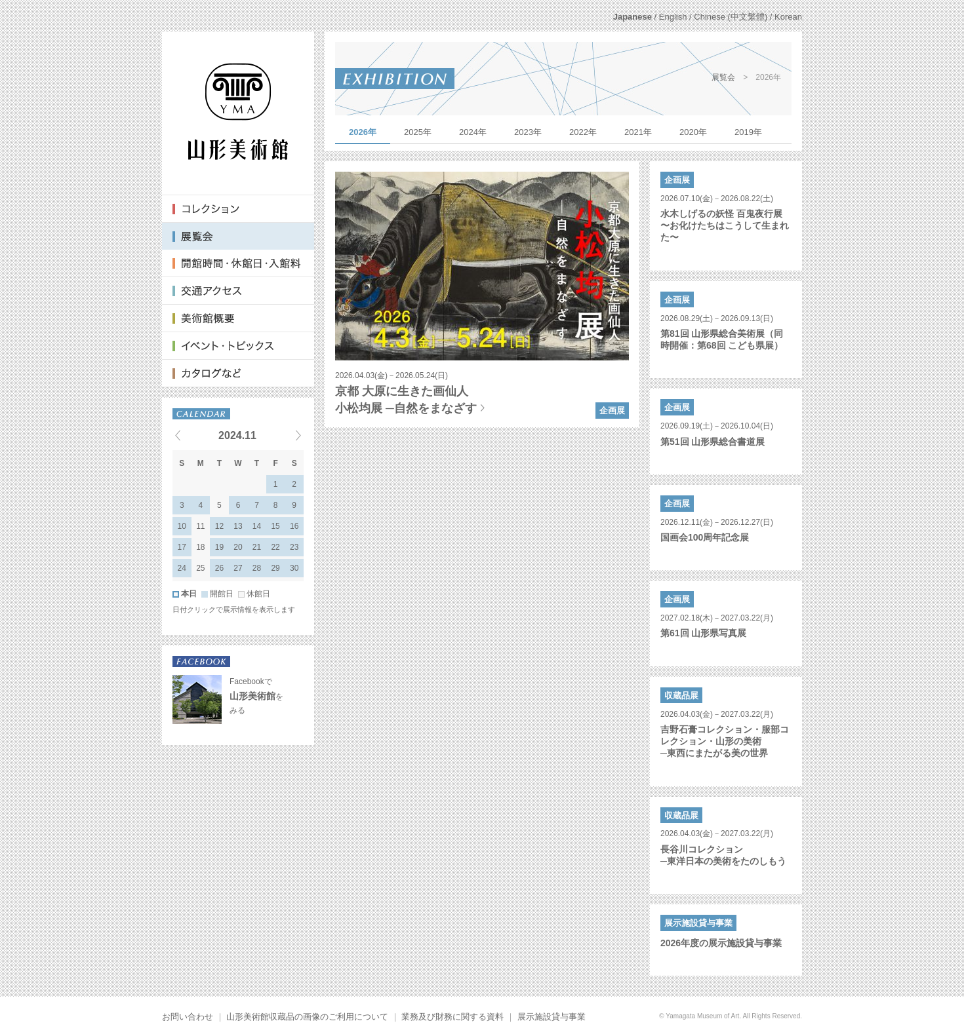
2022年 (583, 132)
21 (256, 547)
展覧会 (723, 77)
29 (275, 568)
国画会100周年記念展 (704, 537)
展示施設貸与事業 (551, 1017)
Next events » (282, 435)
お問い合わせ (187, 1017)
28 (256, 568)
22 (275, 547)
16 (294, 526)
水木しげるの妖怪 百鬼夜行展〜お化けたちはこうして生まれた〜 (724, 225)
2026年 (362, 132)
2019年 (748, 132)
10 (182, 526)
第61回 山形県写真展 (703, 633)
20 (237, 547)
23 (294, 547)
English (673, 17)
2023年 (528, 132)
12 (219, 526)
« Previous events (194, 435)
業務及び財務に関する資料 (452, 1017)
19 (219, 547)
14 (256, 526)
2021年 (638, 132)
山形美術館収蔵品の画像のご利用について (307, 1017)
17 (182, 547)
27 (237, 568)
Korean (788, 17)
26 (219, 568)
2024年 (473, 132)
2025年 (418, 132)
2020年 (693, 132)
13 (237, 526)
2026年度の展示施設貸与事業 (721, 943)
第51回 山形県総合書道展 (712, 441)
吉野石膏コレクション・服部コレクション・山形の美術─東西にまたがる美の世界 (724, 741)
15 (275, 526)
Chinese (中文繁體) (730, 17)
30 (294, 568)
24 (182, 568)
